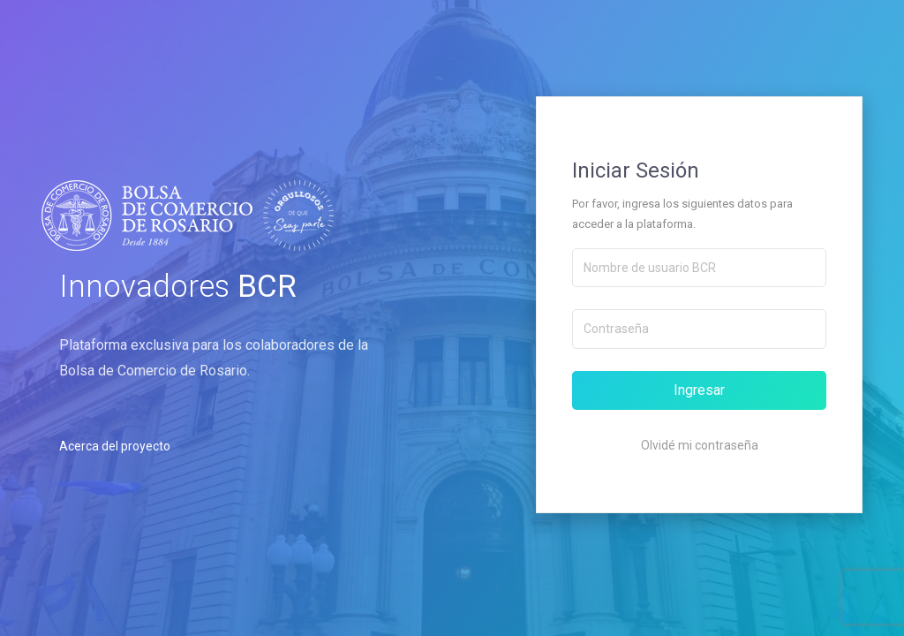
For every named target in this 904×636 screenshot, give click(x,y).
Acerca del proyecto (114, 446)
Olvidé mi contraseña (699, 445)
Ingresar (699, 390)
